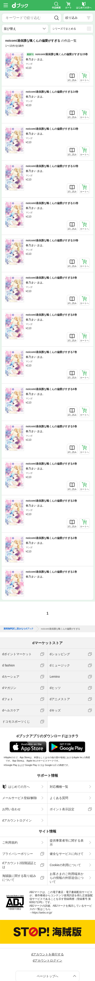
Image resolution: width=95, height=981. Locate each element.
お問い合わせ (11, 809)
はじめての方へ (16, 786)
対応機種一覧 (59, 786)
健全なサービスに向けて (67, 853)
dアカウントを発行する (47, 954)
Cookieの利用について (65, 865)
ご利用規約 (10, 842)
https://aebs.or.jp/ (42, 912)
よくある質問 (59, 798)
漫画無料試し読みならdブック (18, 629)
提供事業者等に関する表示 (67, 842)
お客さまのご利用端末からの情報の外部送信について (67, 877)
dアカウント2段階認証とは (19, 865)
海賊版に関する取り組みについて (19, 878)
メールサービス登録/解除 (19, 798)
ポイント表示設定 (62, 809)
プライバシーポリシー (17, 853)
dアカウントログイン (17, 820)
